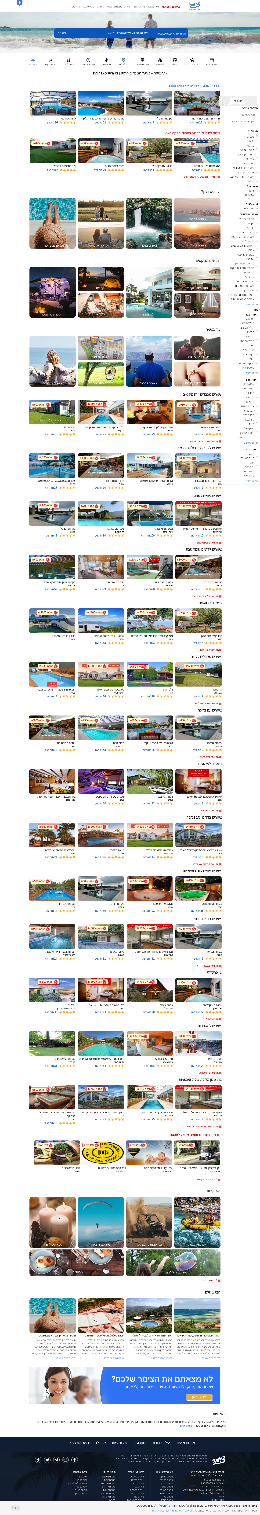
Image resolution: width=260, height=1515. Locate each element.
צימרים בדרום (166, 1483)
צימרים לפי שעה (108, 1496)
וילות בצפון (82, 1480)
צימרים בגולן (167, 1496)
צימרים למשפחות (122, 6)
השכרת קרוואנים (104, 6)
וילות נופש (82, 1476)
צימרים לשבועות (171, 6)
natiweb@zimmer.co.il (212, 1493)
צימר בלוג (101, 1443)
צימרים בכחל (138, 1486)
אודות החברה (217, 1499)
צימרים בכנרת (166, 1493)
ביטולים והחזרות (162, 1443)
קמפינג (112, 1500)
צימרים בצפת (138, 1496)
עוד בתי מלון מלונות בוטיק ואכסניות (203, 1126)
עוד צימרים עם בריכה (209, 757)
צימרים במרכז (166, 1480)
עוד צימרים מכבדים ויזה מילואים (204, 441)
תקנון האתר (140, 1443)
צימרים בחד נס (137, 1480)
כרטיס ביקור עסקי (80, 1443)
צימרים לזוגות (139, 6)
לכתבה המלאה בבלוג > (65, 1358)
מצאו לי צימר (88, 6)
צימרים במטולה (137, 1490)
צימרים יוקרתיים (108, 1483)
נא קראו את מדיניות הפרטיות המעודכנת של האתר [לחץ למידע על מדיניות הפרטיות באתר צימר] (174, 1510)
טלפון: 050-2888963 (214, 1479)
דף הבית (220, 1496)
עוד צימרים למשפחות (209, 1072)
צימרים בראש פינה (135, 1500)
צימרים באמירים (137, 1476)
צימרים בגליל (167, 1500)
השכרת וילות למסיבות (77, 1483)
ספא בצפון (82, 1486)
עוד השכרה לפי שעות (209, 810)
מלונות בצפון (81, 1493)
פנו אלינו (185, 1426)
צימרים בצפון (153, 6)
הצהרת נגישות (120, 1443)
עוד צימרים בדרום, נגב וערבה (205, 864)
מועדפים (76, 6)
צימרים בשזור (138, 1483)
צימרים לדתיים (109, 1486)
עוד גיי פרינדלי (212, 1019)
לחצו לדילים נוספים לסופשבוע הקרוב (201, 176)
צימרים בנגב (167, 1486)
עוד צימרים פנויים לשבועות (207, 542)
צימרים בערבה (166, 1490)
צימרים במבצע (109, 1476)
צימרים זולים (110, 1480)
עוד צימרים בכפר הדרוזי (208, 965)
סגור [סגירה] (15, 1508)
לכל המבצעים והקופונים (207, 1179)
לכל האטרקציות (210, 1280)
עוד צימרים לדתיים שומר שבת (205, 596)
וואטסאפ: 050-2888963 (212, 1483)
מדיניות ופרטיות (186, 1443)
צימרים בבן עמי (137, 1493)
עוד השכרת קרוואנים (209, 650)
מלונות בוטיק (81, 1490)
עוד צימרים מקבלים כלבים (207, 703)
